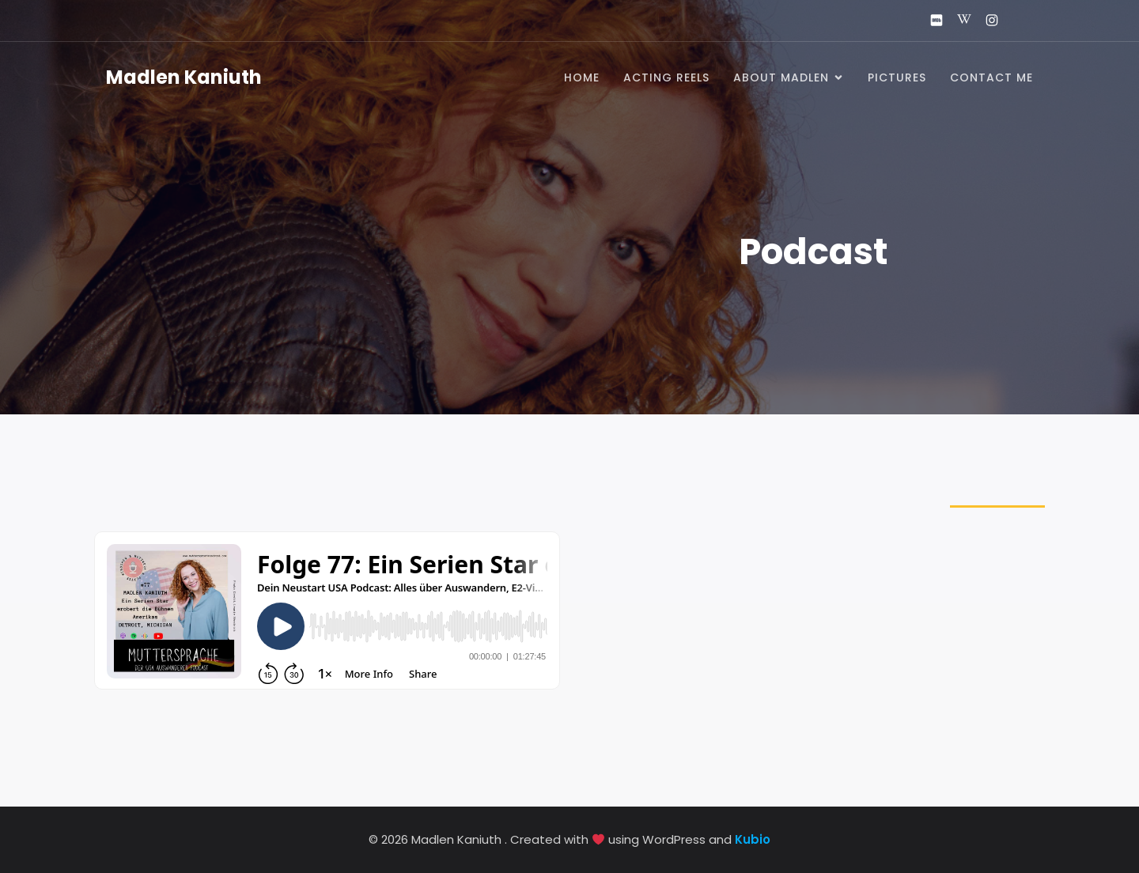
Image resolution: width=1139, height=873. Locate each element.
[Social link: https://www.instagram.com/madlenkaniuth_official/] (985, 20)
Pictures (897, 77)
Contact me (991, 77)
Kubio (752, 839)
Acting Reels (666, 77)
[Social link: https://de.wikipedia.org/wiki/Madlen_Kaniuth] (957, 20)
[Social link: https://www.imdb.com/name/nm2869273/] (930, 20)
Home (582, 77)
